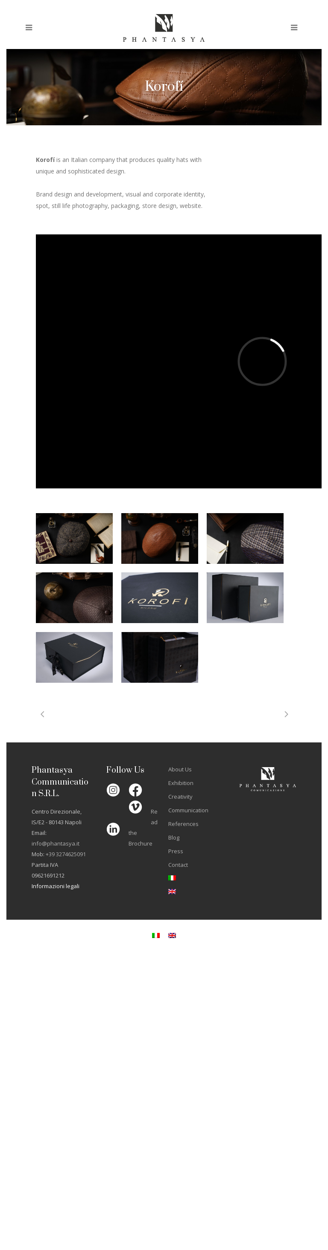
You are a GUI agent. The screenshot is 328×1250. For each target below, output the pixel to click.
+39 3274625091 (66, 854)
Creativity (180, 796)
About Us (180, 769)
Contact (178, 865)
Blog (173, 837)
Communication (188, 810)
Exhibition (180, 783)
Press (175, 851)
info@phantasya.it (55, 843)
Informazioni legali (55, 886)
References (183, 824)
